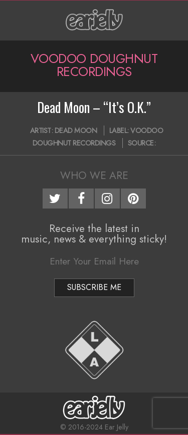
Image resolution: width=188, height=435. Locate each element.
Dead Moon (76, 131)
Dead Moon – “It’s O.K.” (94, 107)
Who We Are (94, 175)
